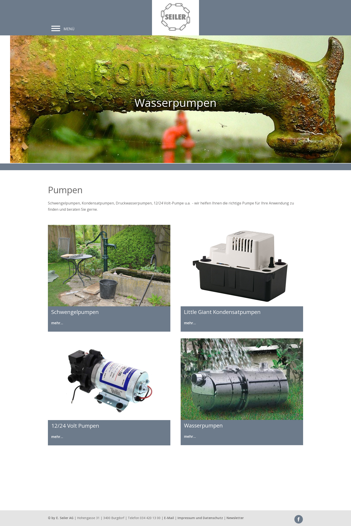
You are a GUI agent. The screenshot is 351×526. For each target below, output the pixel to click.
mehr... (57, 322)
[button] (56, 26)
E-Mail (169, 518)
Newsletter (235, 518)
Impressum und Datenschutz (200, 518)
